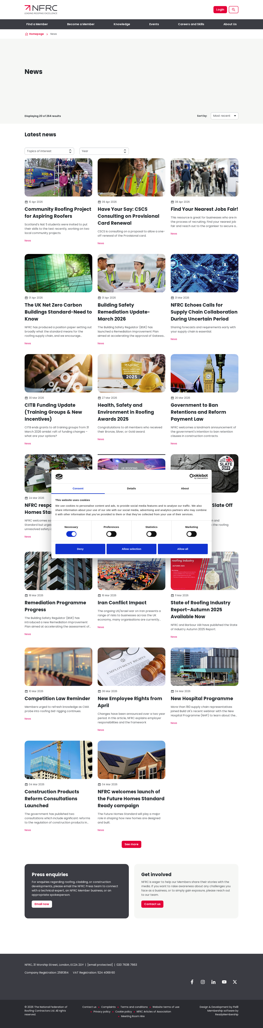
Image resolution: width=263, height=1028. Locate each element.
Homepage (36, 34)
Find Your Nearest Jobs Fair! (204, 209)
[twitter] (234, 982)
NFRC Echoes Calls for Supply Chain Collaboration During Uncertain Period (204, 312)
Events (154, 24)
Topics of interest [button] (39, 151)
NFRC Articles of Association (154, 1011)
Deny (80, 548)
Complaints (108, 1007)
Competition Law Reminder (57, 698)
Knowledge (122, 24)
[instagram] (202, 982)
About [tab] (185, 488)
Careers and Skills (191, 24)
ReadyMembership (226, 1014)
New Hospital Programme (202, 698)
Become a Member (81, 24)
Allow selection (131, 548)
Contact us (152, 904)
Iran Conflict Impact (122, 602)
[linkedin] (213, 982)
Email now (42, 904)
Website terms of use (166, 1007)
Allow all (182, 548)
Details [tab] (131, 488)
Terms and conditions (134, 1007)
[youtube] (224, 982)
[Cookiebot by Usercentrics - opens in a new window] (192, 476)
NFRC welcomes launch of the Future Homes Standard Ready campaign (131, 798)
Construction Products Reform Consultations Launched (52, 798)
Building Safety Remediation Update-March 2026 (124, 312)
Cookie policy (123, 1011)
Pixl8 (235, 1007)
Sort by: (202, 116)
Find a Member (37, 24)
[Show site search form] (233, 9)
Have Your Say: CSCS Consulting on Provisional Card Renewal (128, 216)
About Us (230, 24)
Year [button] (85, 151)
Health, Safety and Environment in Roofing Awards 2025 (126, 412)
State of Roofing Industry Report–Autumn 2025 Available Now (200, 609)
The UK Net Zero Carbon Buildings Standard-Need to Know (58, 312)
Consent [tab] (78, 488)
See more (131, 844)
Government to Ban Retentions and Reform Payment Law (198, 412)
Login (220, 9)
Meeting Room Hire (133, 1016)
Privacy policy (102, 1011)
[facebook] (192, 982)
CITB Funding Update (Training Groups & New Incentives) (53, 412)
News (28, 240)
